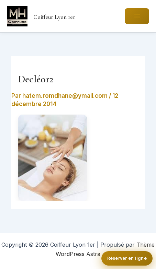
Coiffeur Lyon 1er (54, 17)
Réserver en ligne (127, 258)
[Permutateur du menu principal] (137, 16)
